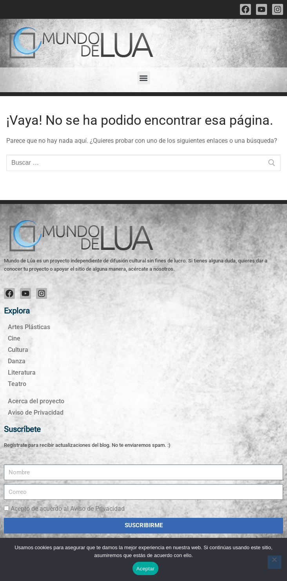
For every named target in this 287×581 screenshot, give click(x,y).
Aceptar (145, 569)
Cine (14, 338)
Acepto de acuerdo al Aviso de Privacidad (68, 508)
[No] (274, 562)
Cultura (18, 349)
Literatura (22, 372)
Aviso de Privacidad (36, 412)
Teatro (17, 384)
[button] (143, 77)
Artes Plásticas (29, 327)
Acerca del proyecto (36, 401)
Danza (16, 361)
